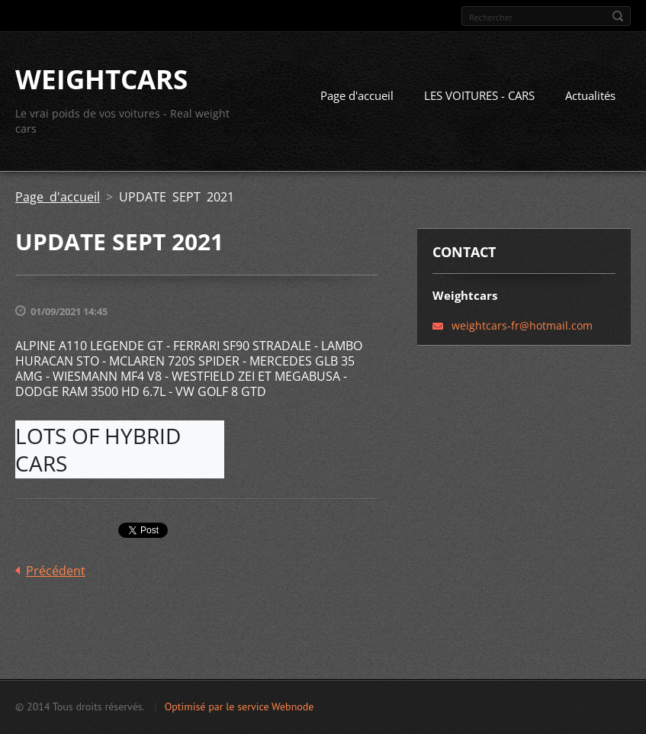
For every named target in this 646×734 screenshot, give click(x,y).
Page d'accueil (357, 95)
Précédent (55, 570)
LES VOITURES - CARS (479, 95)
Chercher (617, 16)
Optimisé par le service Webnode (239, 706)
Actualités (590, 95)
